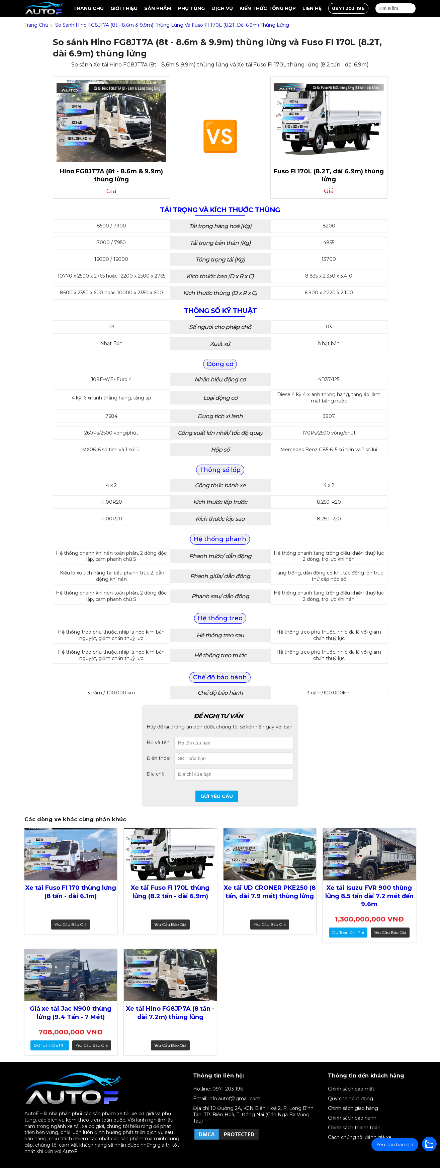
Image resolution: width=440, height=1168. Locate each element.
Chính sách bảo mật (351, 1089)
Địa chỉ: (155, 774)
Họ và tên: (159, 742)
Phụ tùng (191, 8)
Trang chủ (88, 8)
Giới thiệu (124, 8)
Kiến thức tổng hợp (268, 8)
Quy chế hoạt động (350, 1099)
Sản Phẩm (157, 8)
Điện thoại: (159, 758)
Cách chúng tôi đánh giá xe (359, 1137)
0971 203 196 (348, 8)
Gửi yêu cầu (216, 796)
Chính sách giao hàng (353, 1108)
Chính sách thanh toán (354, 1128)
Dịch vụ (222, 8)
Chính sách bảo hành (352, 1118)
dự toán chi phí (348, 932)
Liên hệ (312, 8)
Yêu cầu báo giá (71, 924)
